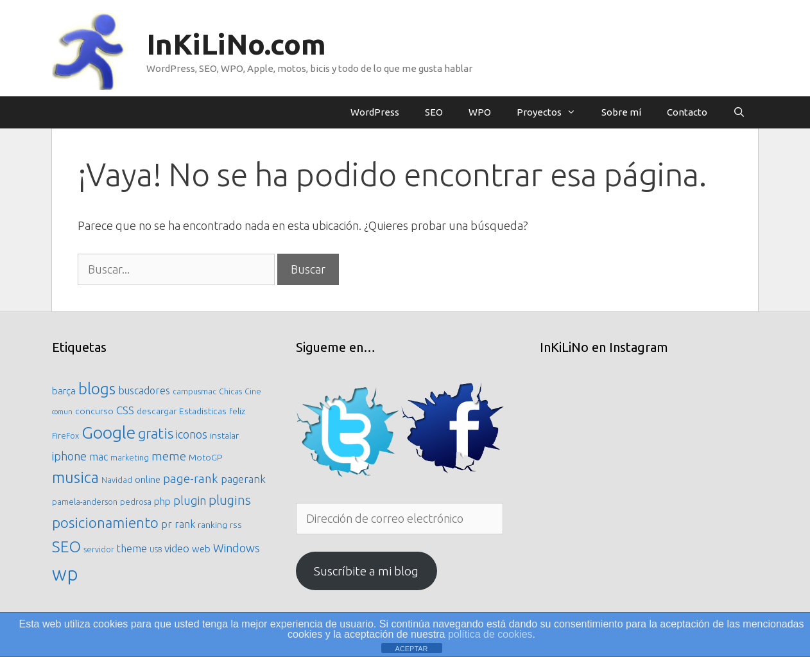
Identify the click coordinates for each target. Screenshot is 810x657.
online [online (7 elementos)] (147, 479)
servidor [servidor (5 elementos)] (98, 549)
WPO (480, 112)
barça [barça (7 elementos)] (64, 390)
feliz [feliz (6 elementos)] (237, 411)
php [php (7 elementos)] (162, 501)
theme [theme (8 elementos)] (132, 548)
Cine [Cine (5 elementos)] (253, 391)
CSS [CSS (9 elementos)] (125, 410)
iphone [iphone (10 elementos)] (69, 456)
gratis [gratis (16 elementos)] (155, 433)
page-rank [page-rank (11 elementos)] (190, 478)
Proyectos (553, 112)
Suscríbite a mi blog (366, 571)
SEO (434, 112)
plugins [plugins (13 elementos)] (230, 500)
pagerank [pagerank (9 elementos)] (243, 479)
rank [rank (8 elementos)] (185, 524)
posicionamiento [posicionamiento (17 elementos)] (105, 522)
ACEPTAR (411, 649)
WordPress (374, 112)
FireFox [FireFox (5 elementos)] (65, 435)
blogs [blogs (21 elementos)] (97, 389)
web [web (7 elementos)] (201, 548)
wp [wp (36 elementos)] (65, 573)
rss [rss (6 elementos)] (236, 525)
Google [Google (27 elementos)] (108, 432)
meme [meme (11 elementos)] (168, 456)
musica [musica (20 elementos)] (75, 477)
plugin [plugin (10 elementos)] (189, 500)
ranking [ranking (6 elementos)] (212, 525)
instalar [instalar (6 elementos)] (224, 435)
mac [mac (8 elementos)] (98, 456)
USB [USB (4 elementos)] (156, 550)
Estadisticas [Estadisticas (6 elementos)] (203, 411)
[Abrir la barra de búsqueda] (739, 112)
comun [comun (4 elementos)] (62, 412)
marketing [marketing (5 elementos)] (129, 457)
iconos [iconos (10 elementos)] (191, 434)
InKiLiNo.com (236, 44)
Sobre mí (621, 112)
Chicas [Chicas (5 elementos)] (230, 391)
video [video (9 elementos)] (176, 548)
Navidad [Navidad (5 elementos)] (116, 479)
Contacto (687, 112)
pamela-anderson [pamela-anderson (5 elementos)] (84, 501)
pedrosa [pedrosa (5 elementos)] (135, 501)
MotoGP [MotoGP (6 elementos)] (205, 457)
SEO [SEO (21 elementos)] (66, 547)
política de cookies (490, 634)
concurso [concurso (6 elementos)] (94, 411)
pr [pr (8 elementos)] (166, 524)
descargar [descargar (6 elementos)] (157, 411)
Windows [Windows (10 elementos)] (236, 547)
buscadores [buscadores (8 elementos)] (144, 390)
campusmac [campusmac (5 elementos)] (194, 391)
